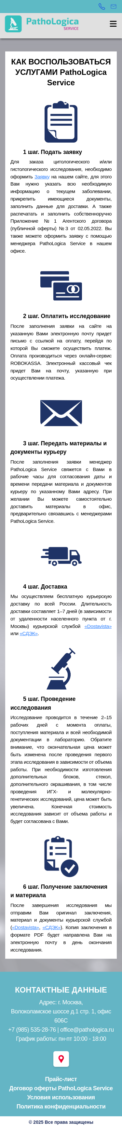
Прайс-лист (61, 1079)
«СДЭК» (29, 633)
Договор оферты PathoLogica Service (61, 1088)
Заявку (41, 176)
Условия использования (61, 1097)
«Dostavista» (98, 626)
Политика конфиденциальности (61, 1106)
